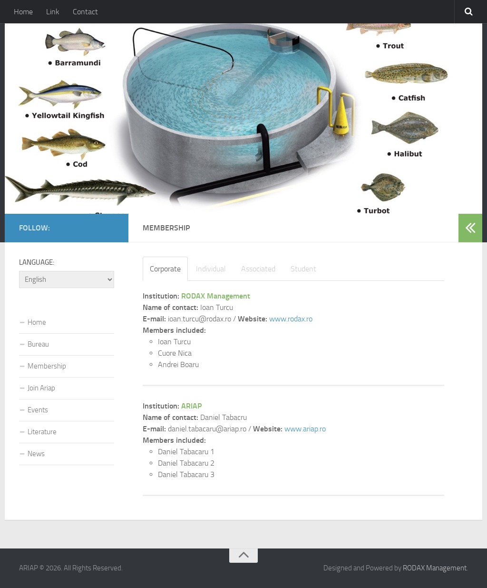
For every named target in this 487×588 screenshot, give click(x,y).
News (36, 453)
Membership (47, 366)
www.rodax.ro (290, 318)
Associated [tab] (258, 268)
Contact (85, 11)
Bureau (38, 344)
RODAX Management (435, 568)
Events (38, 410)
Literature (42, 432)
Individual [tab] (211, 268)
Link (52, 11)
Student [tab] (303, 268)
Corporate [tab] (165, 268)
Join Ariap (41, 388)
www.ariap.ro (305, 428)
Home (23, 11)
